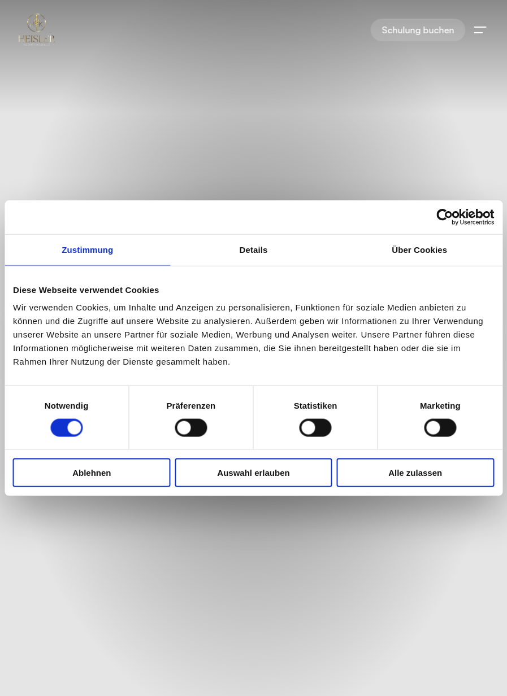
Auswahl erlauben (253, 473)
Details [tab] (254, 249)
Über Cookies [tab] (419, 249)
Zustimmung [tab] (87, 249)
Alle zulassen (415, 473)
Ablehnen (91, 473)
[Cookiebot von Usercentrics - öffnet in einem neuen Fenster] (444, 216)
